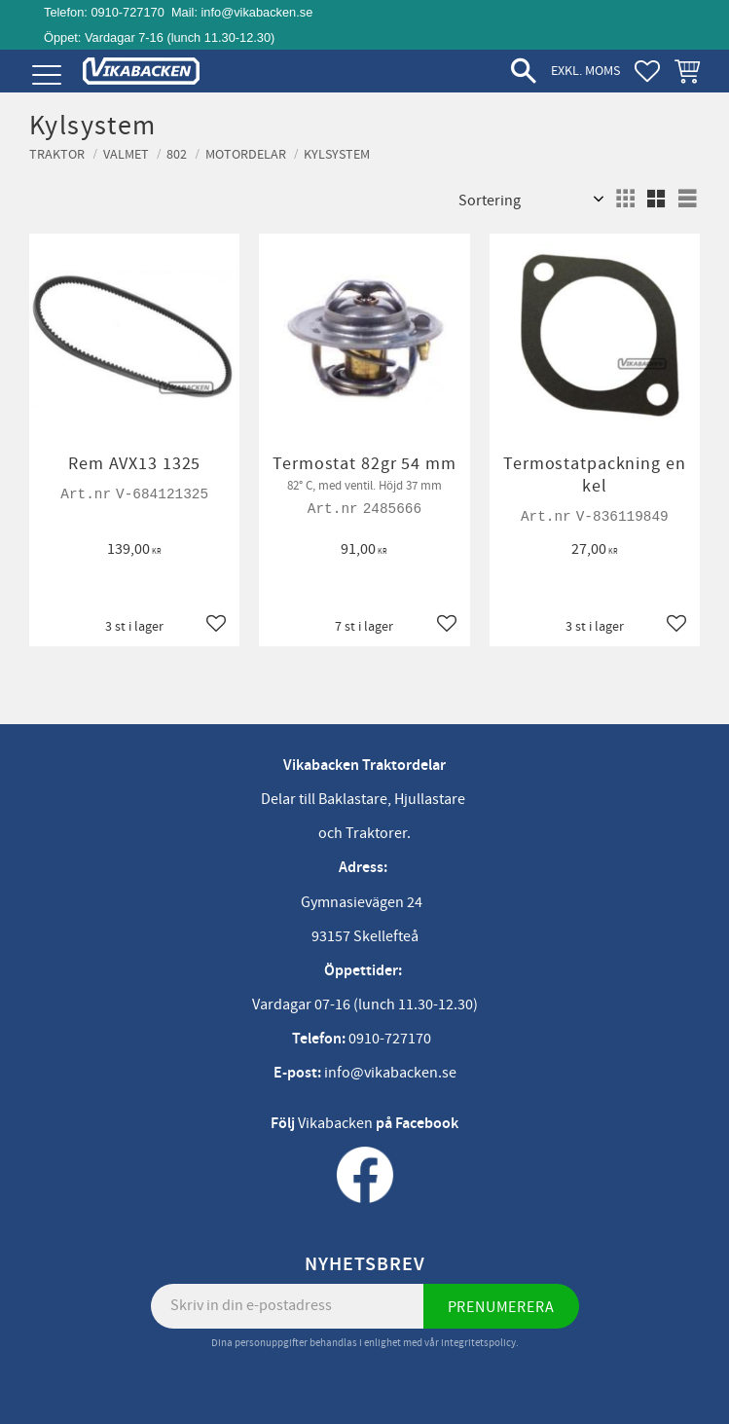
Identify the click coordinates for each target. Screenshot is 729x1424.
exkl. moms (585, 70)
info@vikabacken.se (257, 12)
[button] (46, 75)
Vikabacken (335, 1123)
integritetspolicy (478, 1342)
